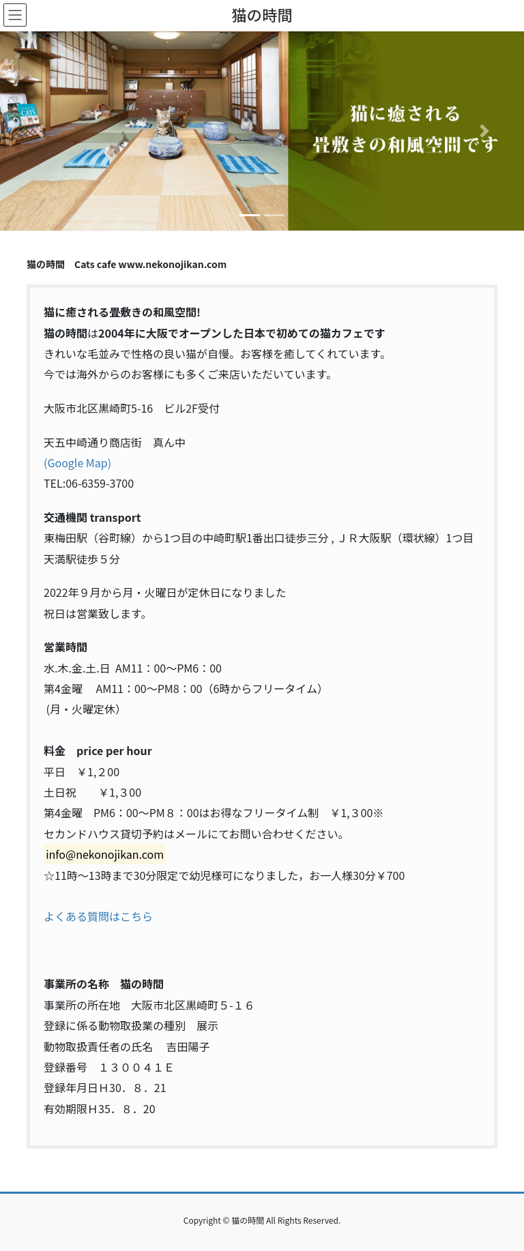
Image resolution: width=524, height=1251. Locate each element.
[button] (39, 131)
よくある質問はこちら (98, 916)
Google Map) (79, 462)
